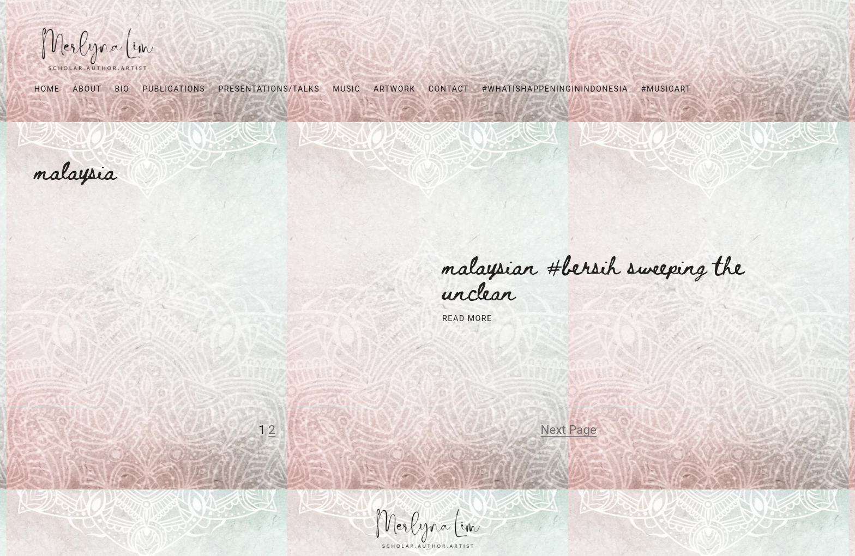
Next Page (569, 429)
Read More (467, 318)
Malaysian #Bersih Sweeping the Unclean (593, 277)
